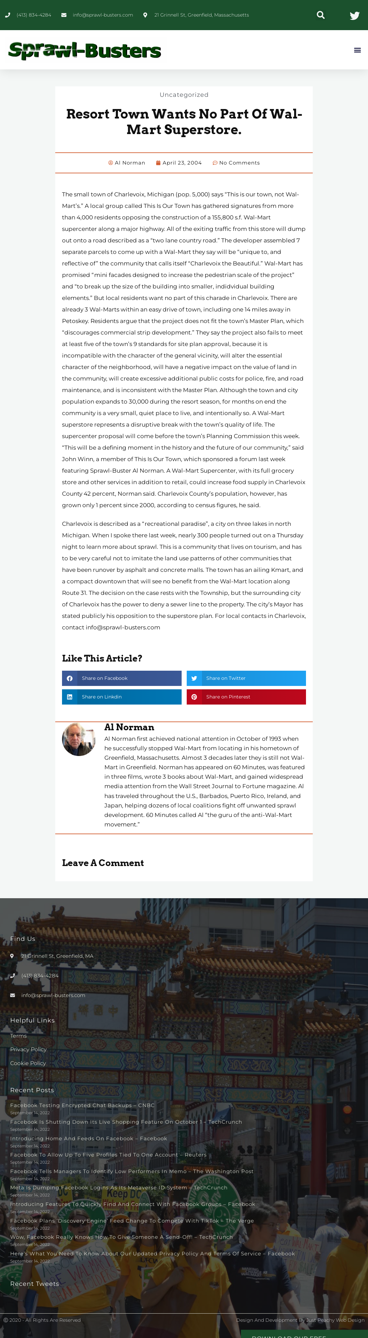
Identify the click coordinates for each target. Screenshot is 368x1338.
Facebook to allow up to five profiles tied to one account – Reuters (108, 1154)
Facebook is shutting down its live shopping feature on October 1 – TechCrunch (126, 1121)
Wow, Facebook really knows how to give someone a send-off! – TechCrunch (121, 1236)
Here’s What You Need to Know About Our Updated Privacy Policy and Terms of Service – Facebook (152, 1253)
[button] (320, 15)
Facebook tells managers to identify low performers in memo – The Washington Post (132, 1171)
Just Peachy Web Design (335, 1320)
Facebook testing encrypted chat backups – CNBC (82, 1105)
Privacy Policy (28, 1049)
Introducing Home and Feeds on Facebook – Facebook (88, 1138)
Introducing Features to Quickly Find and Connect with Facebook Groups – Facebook (132, 1204)
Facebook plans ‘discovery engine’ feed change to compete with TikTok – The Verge (132, 1220)
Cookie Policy (28, 1063)
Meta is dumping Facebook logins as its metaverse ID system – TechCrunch (119, 1187)
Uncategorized (184, 94)
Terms (18, 1035)
